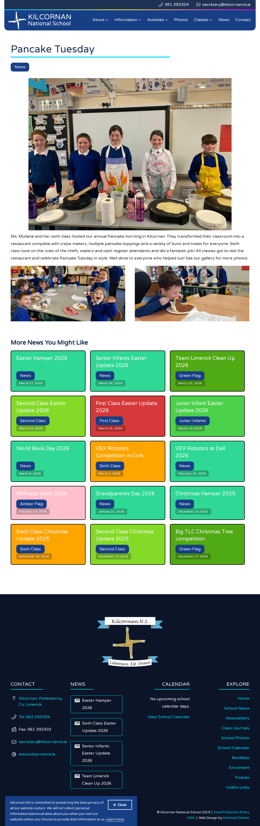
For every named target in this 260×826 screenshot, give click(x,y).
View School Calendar (169, 716)
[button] (100, 20)
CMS (191, 818)
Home (243, 698)
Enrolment (239, 767)
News (223, 19)
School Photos (235, 738)
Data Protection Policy (231, 812)
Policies (242, 777)
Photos (181, 19)
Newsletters (237, 718)
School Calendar (233, 747)
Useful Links (237, 787)
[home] (41, 20)
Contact (243, 19)
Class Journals (235, 728)
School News (236, 708)
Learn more (115, 819)
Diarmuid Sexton (236, 818)
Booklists (240, 757)
